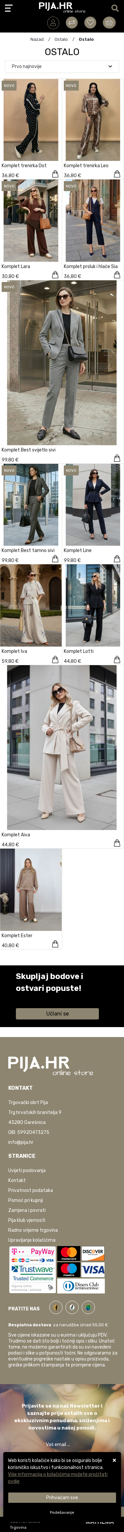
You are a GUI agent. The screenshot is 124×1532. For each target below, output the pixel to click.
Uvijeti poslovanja (27, 1170)
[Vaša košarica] (109, 23)
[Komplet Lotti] (117, 659)
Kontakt (17, 1180)
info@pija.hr (20, 1142)
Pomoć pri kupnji (25, 1200)
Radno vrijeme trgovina (33, 1230)
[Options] (62, 1512)
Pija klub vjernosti (26, 1220)
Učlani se (57, 1013)
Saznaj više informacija (40, 998)
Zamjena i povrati (27, 1210)
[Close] (62, 1498)
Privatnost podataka (30, 1190)
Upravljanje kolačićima (32, 1240)
